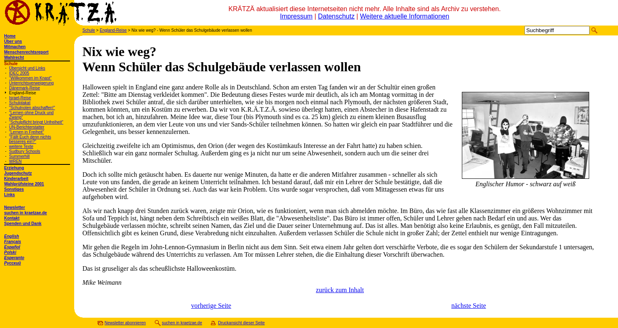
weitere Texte (21, 146)
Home (10, 36)
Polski (10, 252)
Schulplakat (19, 103)
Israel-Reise (20, 98)
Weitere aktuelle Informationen (404, 16)
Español (12, 247)
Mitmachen (15, 47)
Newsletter (14, 207)
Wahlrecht (14, 57)
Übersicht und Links (27, 68)
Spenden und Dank (23, 223)
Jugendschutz (18, 173)
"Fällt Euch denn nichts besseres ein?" (30, 139)
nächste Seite (469, 305)
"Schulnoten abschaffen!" (32, 107)
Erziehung (14, 168)
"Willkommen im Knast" (30, 78)
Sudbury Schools (24, 151)
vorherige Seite (211, 305)
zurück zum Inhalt (340, 289)
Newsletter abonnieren (125, 323)
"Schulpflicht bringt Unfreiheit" (36, 122)
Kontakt (11, 218)
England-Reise (22, 93)
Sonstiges (14, 189)
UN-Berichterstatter (26, 127)
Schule (88, 30)
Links (9, 194)
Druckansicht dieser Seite (241, 323)
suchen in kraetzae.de (25, 213)
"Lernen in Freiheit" (26, 132)
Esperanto (14, 257)
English (11, 236)
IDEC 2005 (19, 73)
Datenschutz (336, 16)
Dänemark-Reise (24, 88)
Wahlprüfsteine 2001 (24, 184)
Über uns (13, 41)
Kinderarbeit (16, 178)
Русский (12, 263)
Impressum (296, 16)
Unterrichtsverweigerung (31, 83)
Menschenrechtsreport (26, 52)
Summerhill (19, 156)
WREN (15, 161)
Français (12, 241)
